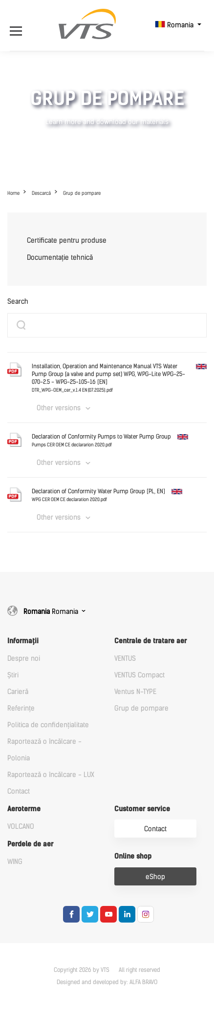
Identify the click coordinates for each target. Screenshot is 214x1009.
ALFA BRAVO (143, 982)
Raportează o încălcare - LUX (50, 775)
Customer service (142, 809)
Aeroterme (24, 809)
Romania (175, 25)
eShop (155, 877)
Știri (13, 675)
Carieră (17, 692)
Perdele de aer (30, 844)
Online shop (132, 856)
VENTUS (125, 658)
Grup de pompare (82, 193)
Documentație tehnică (60, 257)
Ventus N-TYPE (135, 692)
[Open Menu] (18, 25)
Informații (23, 641)
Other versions (59, 408)
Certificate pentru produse (67, 240)
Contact (18, 791)
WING (14, 862)
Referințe (21, 708)
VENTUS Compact (139, 675)
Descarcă (41, 193)
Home (13, 193)
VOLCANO (20, 826)
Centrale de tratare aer (150, 641)
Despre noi (23, 658)
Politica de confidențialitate (48, 725)
